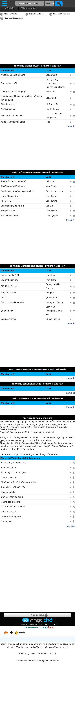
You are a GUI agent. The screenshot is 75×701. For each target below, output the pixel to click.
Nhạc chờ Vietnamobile (13, 18)
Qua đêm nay (7, 311)
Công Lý (50, 293)
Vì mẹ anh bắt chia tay (11, 115)
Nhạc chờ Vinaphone (61, 14)
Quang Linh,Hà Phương (53, 286)
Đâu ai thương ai (9, 104)
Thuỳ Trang (51, 196)
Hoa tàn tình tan (8, 492)
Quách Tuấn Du (53, 319)
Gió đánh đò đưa (9, 286)
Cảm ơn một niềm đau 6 (12, 302)
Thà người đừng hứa (11, 516)
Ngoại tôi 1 (6, 201)
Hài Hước (50, 91)
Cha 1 (3, 297)
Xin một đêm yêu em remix (13, 507)
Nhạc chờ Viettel (10, 14)
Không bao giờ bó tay (11, 502)
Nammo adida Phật (10, 275)
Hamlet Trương (53, 109)
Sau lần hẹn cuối (9, 83)
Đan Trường (51, 201)
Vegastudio (51, 98)
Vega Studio (51, 75)
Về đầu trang (37, 615)
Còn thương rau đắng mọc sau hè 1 (17, 191)
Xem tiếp (70, 126)
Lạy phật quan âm (9, 196)
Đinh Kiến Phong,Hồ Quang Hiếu (54, 311)
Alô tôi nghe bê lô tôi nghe (13, 75)
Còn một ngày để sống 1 (12, 206)
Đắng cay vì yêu (8, 319)
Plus (48, 122)
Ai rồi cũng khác (8, 109)
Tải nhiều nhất (28, 8)
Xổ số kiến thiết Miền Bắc (13, 122)
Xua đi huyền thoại (9, 215)
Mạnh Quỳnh (52, 215)
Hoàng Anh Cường (54, 302)
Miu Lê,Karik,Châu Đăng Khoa (54, 116)
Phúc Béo (50, 275)
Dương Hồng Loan (54, 191)
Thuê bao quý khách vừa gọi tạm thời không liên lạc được (21, 98)
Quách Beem (52, 297)
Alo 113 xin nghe (8, 293)
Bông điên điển (8, 211)
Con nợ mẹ (6, 521)
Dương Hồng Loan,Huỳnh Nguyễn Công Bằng (55, 83)
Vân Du (49, 206)
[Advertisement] (37, 569)
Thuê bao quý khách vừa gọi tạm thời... (19, 482)
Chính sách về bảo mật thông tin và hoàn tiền (37, 660)
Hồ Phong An (52, 104)
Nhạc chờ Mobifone (37, 14)
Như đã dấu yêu (8, 511)
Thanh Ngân (51, 211)
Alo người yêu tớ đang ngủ (13, 91)
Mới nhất (9, 8)
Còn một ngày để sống (12, 497)
